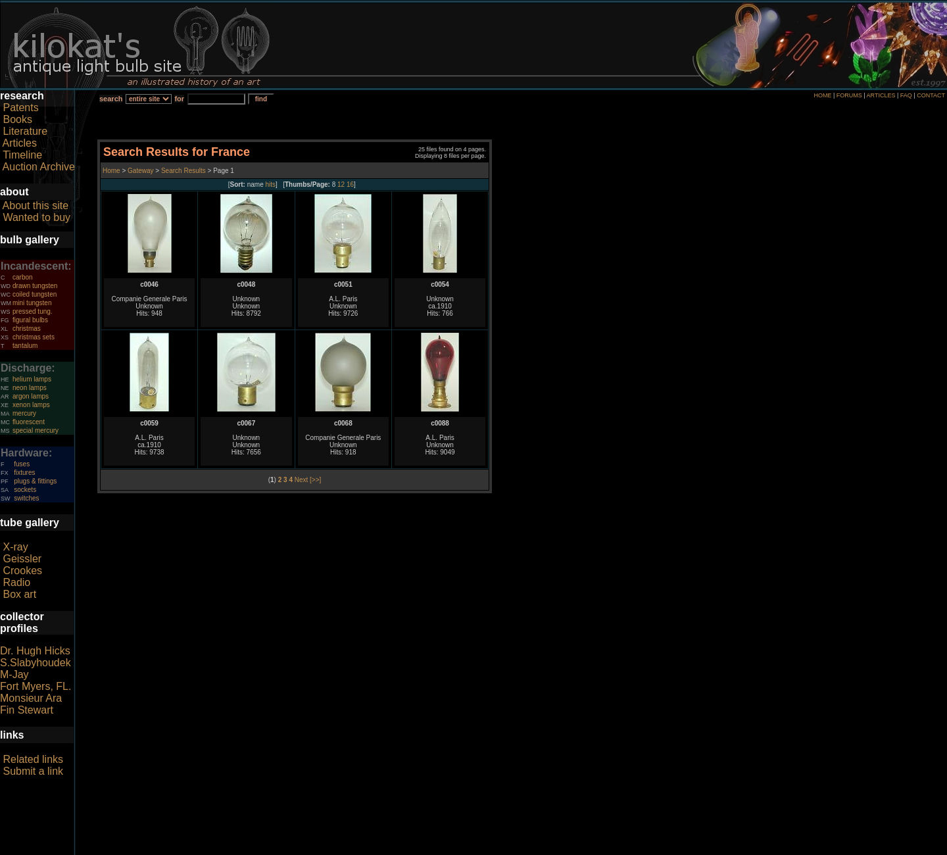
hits (271, 184)
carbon (22, 277)
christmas (26, 328)
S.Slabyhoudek (35, 662)
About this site (36, 205)
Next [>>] (308, 479)
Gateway (139, 170)
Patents (20, 107)
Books (17, 119)
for (179, 99)
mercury (24, 413)
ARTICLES (881, 95)
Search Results (183, 170)
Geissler (22, 558)
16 (350, 184)
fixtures (24, 472)
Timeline (22, 154)
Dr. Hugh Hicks (35, 650)
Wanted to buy (36, 217)
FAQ (906, 95)
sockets (25, 489)
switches (26, 498)
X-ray (15, 546)
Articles (20, 143)
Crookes (22, 570)
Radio (16, 582)
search (110, 99)
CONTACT (931, 95)
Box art (19, 594)
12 (341, 184)
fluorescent (28, 422)
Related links (33, 759)
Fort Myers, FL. (35, 686)
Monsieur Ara (31, 698)
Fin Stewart (26, 710)
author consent (533, 847)
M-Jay (14, 674)
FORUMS (849, 95)
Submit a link (33, 771)
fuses (22, 464)
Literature (25, 131)
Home (112, 170)
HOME (822, 95)
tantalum (24, 345)
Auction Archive (39, 166)
